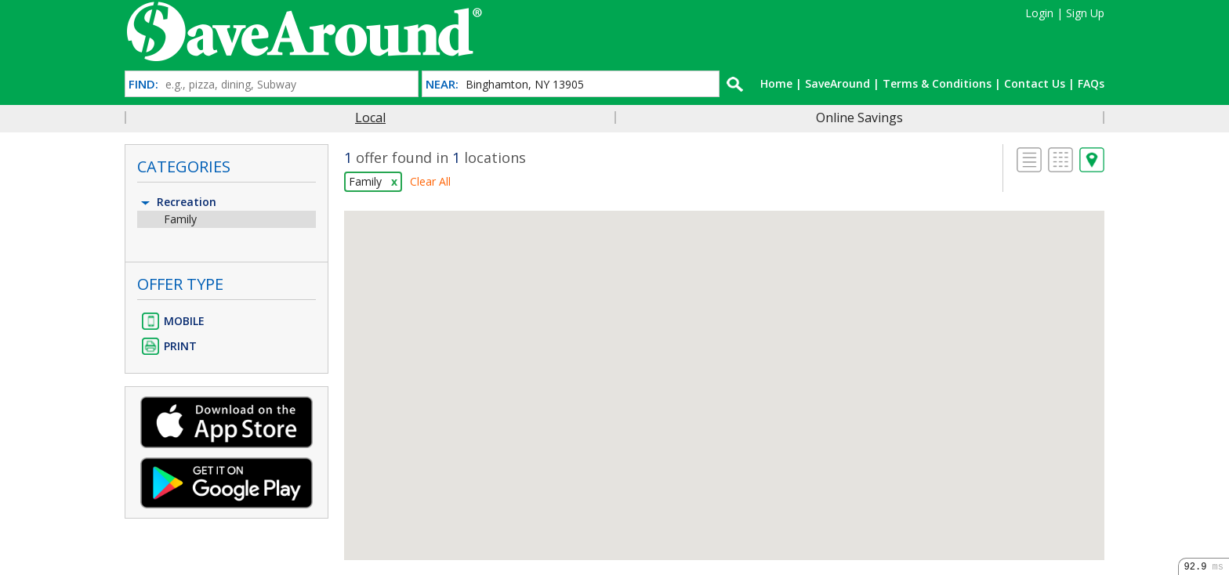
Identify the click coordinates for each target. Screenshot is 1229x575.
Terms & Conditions (937, 83)
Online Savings (859, 117)
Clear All (430, 181)
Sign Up (1085, 12)
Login (1039, 12)
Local (370, 117)
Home (776, 83)
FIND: (143, 84)
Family (180, 219)
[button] (724, 370)
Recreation (177, 201)
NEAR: (442, 84)
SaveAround (837, 83)
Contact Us (1034, 83)
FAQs (1091, 83)
